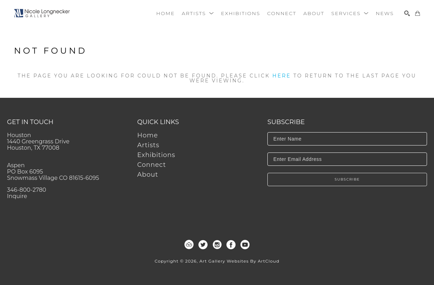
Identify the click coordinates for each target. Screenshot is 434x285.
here (281, 76)
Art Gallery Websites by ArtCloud (240, 261)
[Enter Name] (347, 138)
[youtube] (245, 244)
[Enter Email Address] (347, 159)
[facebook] (231, 244)
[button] (198, 13)
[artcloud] (189, 244)
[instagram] (217, 244)
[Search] (407, 13)
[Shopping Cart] (417, 13)
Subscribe (347, 179)
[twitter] (203, 244)
